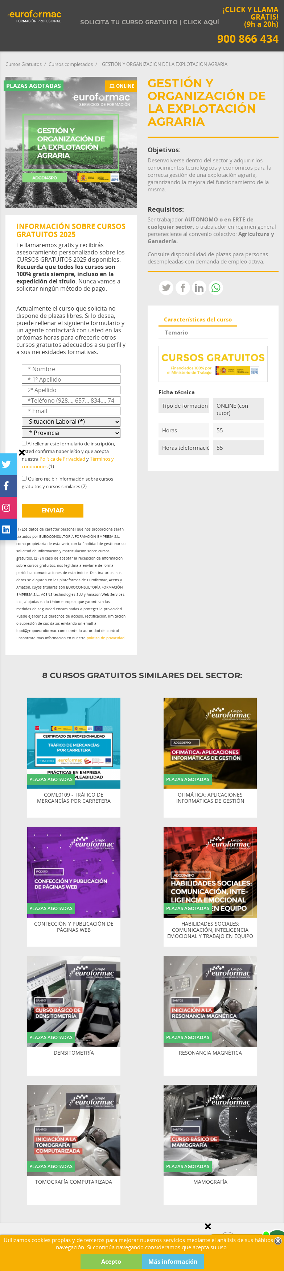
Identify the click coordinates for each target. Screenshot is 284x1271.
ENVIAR (52, 510)
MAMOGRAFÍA (210, 1182)
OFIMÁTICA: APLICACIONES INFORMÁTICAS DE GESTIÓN (210, 798)
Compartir (183, 288)
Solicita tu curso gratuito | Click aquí (149, 22)
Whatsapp (216, 288)
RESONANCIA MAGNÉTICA (210, 1053)
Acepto (111, 1262)
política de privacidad (105, 638)
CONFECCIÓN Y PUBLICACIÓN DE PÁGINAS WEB (74, 927)
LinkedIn (199, 288)
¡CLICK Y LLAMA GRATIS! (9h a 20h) (248, 25)
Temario (176, 332)
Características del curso (198, 319)
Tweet (166, 288)
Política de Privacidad (62, 459)
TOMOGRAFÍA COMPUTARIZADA (73, 1182)
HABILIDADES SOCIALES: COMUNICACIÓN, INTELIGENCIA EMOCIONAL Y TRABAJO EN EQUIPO (210, 930)
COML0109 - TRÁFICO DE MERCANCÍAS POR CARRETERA (74, 798)
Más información (173, 1262)
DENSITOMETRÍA (74, 1053)
